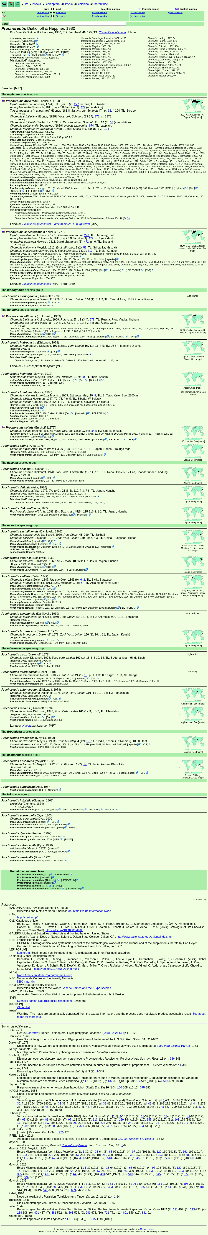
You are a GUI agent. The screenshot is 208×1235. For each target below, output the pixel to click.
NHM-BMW (29, 38)
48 (162, 1106)
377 (137, 1081)
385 (188, 1154)
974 (91, 125)
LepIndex (15, 55)
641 (88, 1212)
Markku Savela (147, 1229)
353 (141, 1126)
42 (149, 1103)
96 (134, 1183)
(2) (63, 104)
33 (111, 122)
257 (158, 1122)
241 (130, 1122)
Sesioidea (82, 4)
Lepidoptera (52, 4)
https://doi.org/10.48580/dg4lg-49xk (56, 968)
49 (188, 1116)
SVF (48, 191)
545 (137, 1158)
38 (104, 1103)
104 (106, 128)
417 (26, 1158)
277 (76, 104)
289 (26, 1126)
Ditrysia (68, 4)
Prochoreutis (99, 12)
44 (194, 1103)
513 (165, 1081)
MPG (54, 809)
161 (176, 1119)
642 (82, 579)
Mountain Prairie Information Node (89, 911)
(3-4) (74, 319)
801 (125, 1212)
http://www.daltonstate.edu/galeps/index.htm (145, 936)
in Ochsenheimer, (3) (84, 122)
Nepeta (27, 725)
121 (175, 1209)
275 (92, 319)
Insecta (36, 4)
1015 (92, 1219)
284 (19, 1212)
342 (93, 430)
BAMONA (94, 809)
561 (71, 1212)
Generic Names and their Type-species (86, 988)
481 (81, 1158)
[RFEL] (56, 57)
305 (54, 1126)
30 (18, 1103)
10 (85, 675)
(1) (77, 299)
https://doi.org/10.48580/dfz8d (64, 930)
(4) (72, 430)
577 (165, 1158)
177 (19, 1122)
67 (82, 582)
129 (121, 1119)
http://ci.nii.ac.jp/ (27, 917)
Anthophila (43, 12)
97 (69, 1119)
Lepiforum (23, 952)
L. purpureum (81, 224)
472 (83, 107)
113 (95, 1119)
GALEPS (110, 809)
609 (192, 1158)
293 (86, 235)
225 (102, 1122)
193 (47, 1122)
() (137, 12)
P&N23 (65, 52)
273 (186, 1122)
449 (54, 1158)
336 (172, 1058)
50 (83, 376)
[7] (86, 110)
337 (109, 1126)
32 (109, 110)
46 (87, 1106)
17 (142, 1116)
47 (121, 1106)
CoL (24, 55)
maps (198, 117)
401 (36, 1212)
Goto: (64, 23)
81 (46, 1119)
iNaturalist (38, 55)
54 (85, 764)
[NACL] (43, 57)
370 (89, 741)
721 (106, 1212)
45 (46, 1106)
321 (81, 1126)
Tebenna (60, 16)
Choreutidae (100, 4)
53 (200, 1106)
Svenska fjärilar (27, 1000)
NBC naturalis (26, 981)
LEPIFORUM (33, 191)
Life (26, 4)
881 (144, 1212)
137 (110, 1081)
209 (75, 1122)
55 (85, 247)
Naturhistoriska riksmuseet (55, 1000)
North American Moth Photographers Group (44, 975)
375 (142, 1087)
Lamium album (62, 224)
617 (90, 250)
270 (61, 1132)
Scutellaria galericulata (36, 224)
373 (97, 116)
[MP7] (34, 52)
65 (23, 1119)
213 (192, 1209)
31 (59, 1103)
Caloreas (61, 12)
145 (149, 1119)
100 (119, 1087)
